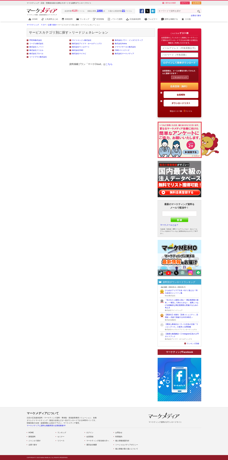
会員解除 (181, 94)
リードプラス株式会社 (38, 57)
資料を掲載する (171, 19)
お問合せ (118, 433)
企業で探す (52, 25)
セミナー (60, 437)
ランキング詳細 (193, 344)
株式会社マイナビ (79, 54)
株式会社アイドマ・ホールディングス (87, 44)
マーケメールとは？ (169, 225)
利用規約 (118, 437)
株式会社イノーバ (36, 47)
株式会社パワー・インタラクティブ (129, 40)
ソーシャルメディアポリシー (126, 445)
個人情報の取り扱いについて (126, 449)
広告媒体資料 (135, 19)
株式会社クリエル (36, 50)
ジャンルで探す (34, 441)
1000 (99, 10)
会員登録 (196, 3)
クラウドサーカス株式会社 (125, 47)
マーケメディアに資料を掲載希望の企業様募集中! (46, 426)
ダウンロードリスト (181, 103)
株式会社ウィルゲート (81, 47)
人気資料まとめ (51, 19)
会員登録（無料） (179, 86)
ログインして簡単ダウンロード (179, 62)
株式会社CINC (77, 50)
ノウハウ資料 (116, 19)
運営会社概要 (170, 3)
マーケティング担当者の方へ (97, 441)
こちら (109, 64)
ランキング (84, 19)
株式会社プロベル (36, 54)
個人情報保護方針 (122, 441)
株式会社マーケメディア (124, 54)
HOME (35, 19)
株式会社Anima (121, 44)
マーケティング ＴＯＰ (36, 25)
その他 (188, 19)
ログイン (184, 3)
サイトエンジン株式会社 (81, 40)
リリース (60, 441)
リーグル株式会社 (36, 44)
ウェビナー (152, 19)
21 (123, 10)
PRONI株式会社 (35, 40)
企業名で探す (196, 16)
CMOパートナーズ (122, 50)
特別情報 (100, 19)
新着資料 (69, 19)
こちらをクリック (180, 77)
